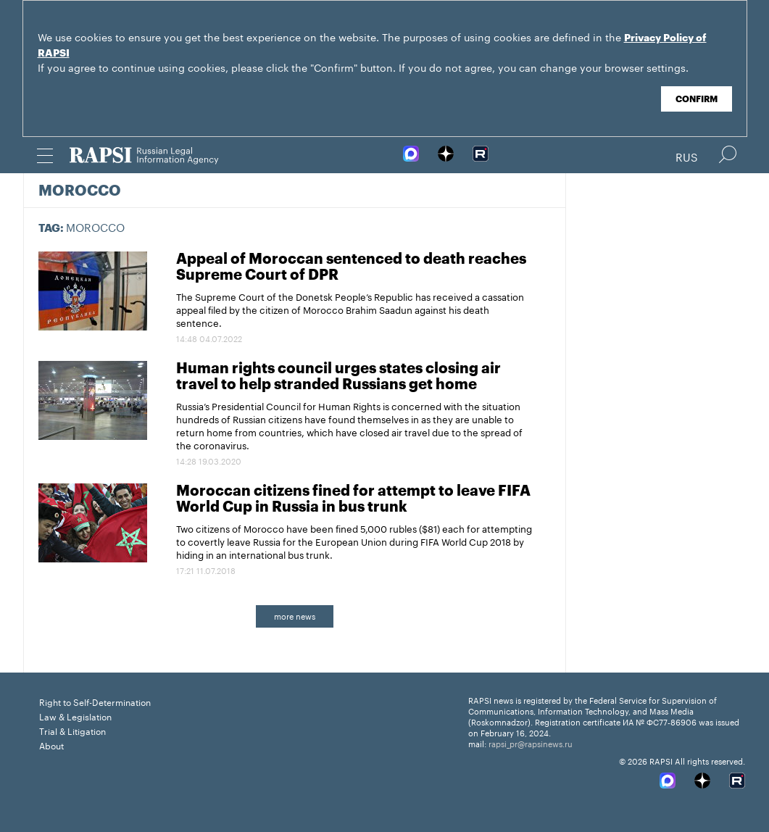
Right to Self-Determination (95, 701)
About (51, 745)
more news (294, 615)
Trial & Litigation (72, 730)
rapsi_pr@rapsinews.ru (531, 742)
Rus (687, 155)
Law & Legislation (75, 716)
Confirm (697, 99)
